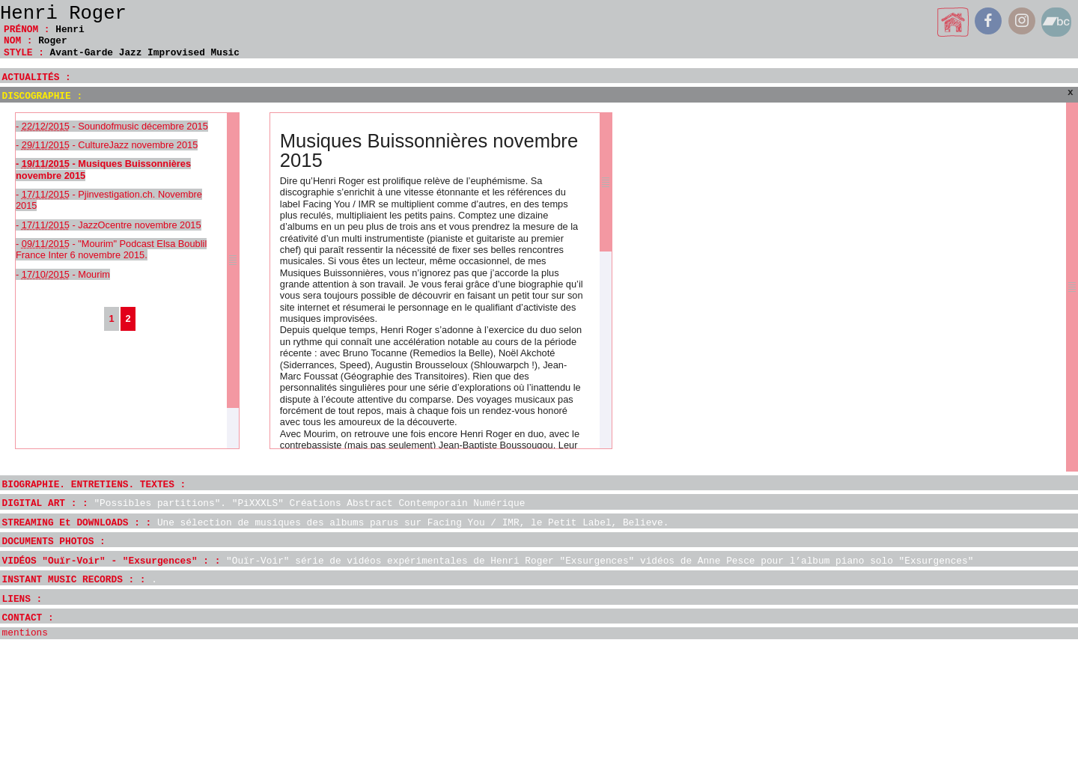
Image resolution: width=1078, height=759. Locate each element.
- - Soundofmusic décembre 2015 (112, 126)
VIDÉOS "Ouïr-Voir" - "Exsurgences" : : (488, 561)
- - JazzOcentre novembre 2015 (108, 225)
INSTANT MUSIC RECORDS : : (79, 579)
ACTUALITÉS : (36, 77)
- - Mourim (63, 274)
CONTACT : (28, 618)
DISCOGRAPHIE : (42, 96)
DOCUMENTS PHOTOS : (54, 541)
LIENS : (22, 599)
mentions (25, 632)
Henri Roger (63, 14)
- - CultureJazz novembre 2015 (107, 144)
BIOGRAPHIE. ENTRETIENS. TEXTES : (94, 484)
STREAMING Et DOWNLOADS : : (335, 522)
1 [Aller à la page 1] (111, 318)
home (953, 22)
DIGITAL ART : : (264, 503)
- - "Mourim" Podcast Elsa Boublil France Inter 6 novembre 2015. (111, 249)
